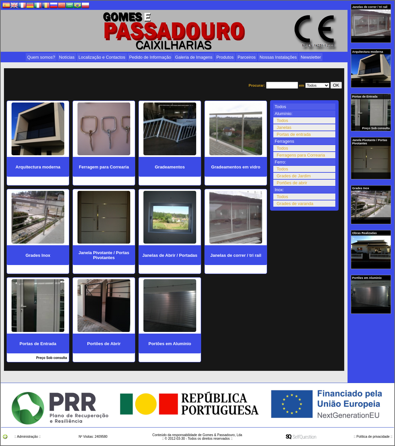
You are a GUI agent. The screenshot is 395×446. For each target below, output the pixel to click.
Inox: (279, 189)
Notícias (67, 57)
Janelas (284, 127)
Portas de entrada (294, 134)
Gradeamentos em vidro (235, 166)
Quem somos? (41, 57)
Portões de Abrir (103, 343)
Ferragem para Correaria (104, 166)
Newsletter (311, 57)
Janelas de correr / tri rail (370, 7)
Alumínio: (283, 113)
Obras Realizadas (365, 233)
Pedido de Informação (150, 57)
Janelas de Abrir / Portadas (169, 255)
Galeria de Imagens (193, 57)
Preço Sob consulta (376, 128)
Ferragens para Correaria (301, 155)
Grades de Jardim (294, 175)
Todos (280, 106)
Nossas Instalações (278, 57)
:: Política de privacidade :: (373, 436)
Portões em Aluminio (367, 278)
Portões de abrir (292, 182)
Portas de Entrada (365, 96)
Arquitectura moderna (368, 51)
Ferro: (280, 162)
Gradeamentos (170, 166)
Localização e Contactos (101, 57)
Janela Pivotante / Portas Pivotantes (369, 141)
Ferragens (284, 141)
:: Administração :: (28, 436)
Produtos (224, 57)
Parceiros (246, 57)
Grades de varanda (295, 203)
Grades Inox (361, 188)
